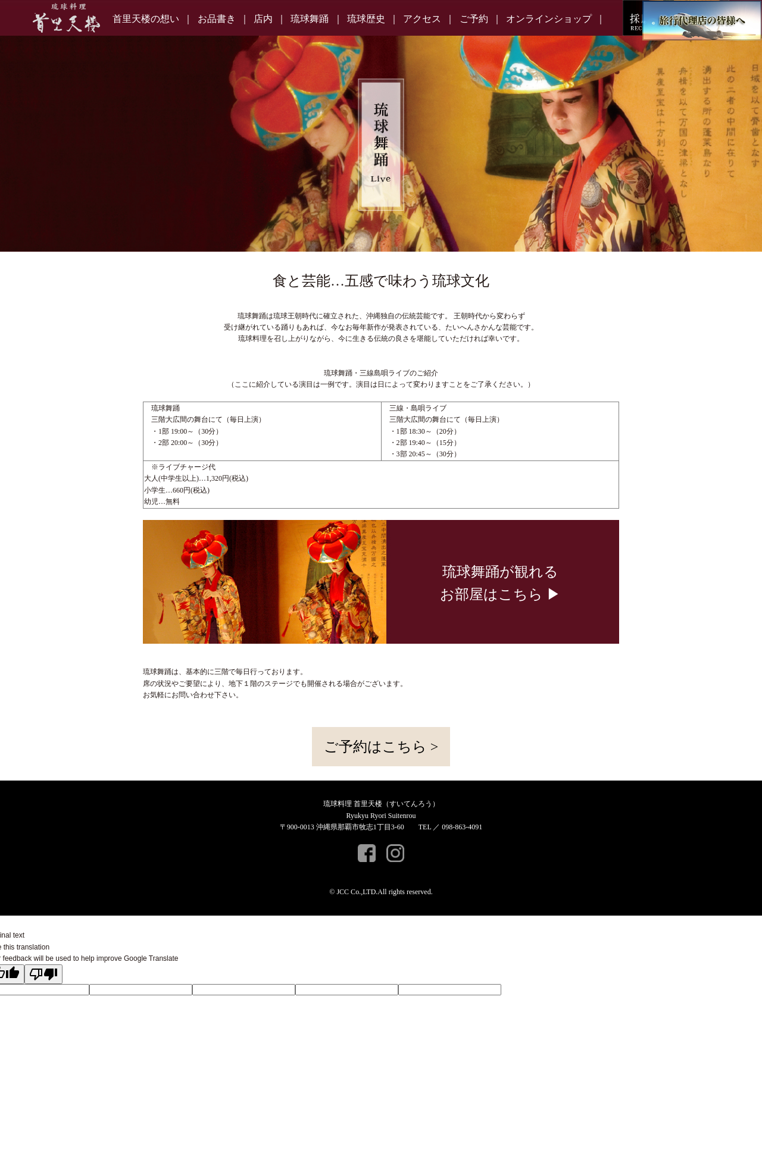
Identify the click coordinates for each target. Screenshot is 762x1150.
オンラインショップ (549, 19)
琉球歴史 (366, 19)
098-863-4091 (462, 827)
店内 (263, 19)
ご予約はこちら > (381, 746)
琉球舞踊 (310, 19)
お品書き (217, 19)
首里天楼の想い (146, 19)
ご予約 (474, 19)
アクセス (422, 19)
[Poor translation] (43, 974)
